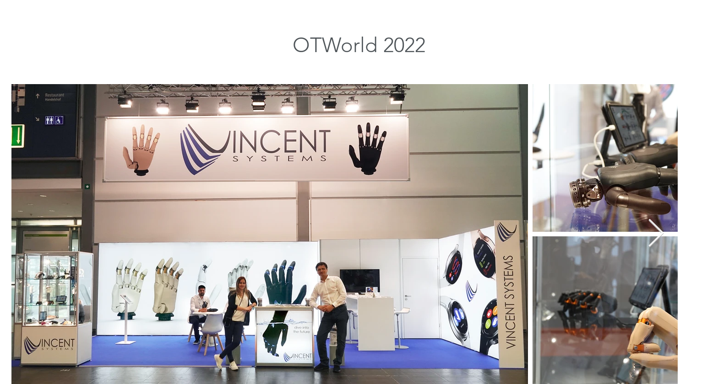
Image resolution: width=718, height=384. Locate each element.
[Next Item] (656, 234)
